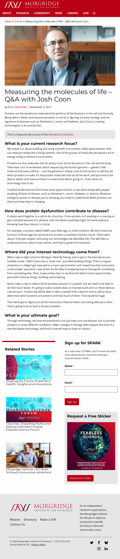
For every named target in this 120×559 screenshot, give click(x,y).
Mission (15, 519)
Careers (72, 13)
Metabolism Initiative (61, 134)
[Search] (94, 13)
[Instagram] (99, 549)
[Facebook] (99, 543)
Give (86, 13)
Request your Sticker (80, 478)
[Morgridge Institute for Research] (41, 515)
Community (42, 13)
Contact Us (17, 524)
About (6, 13)
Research (22, 13)
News (58, 13)
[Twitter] (91, 543)
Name (69, 366)
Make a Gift (48, 519)
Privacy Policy (38, 544)
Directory (30, 519)
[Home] (31, 5)
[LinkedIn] (106, 549)
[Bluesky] (106, 543)
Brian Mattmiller (17, 107)
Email (69, 383)
